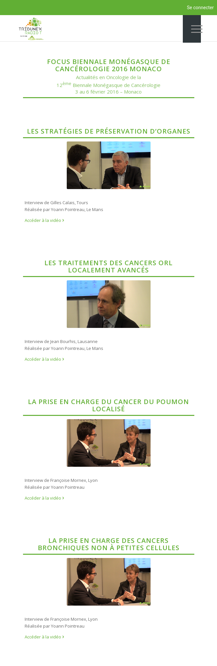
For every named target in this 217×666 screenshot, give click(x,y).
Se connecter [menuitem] (200, 7)
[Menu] (191, 29)
